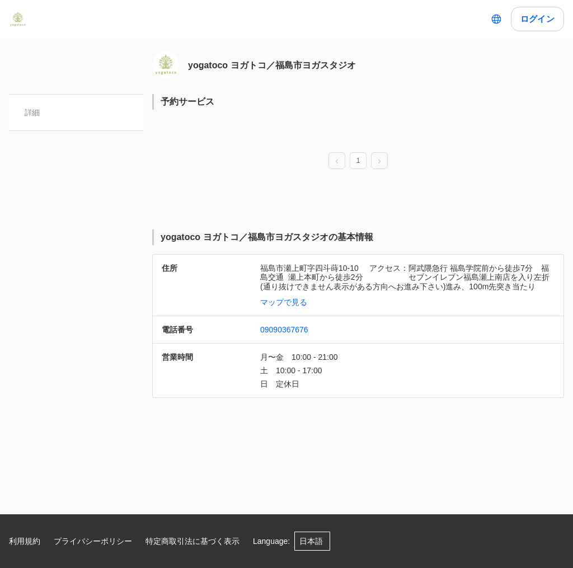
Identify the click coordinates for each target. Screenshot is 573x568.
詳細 (32, 112)
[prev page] (337, 161)
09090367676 (284, 329)
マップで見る (283, 302)
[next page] (379, 161)
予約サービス (187, 101)
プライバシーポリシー (93, 541)
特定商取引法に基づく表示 (192, 541)
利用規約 (24, 541)
